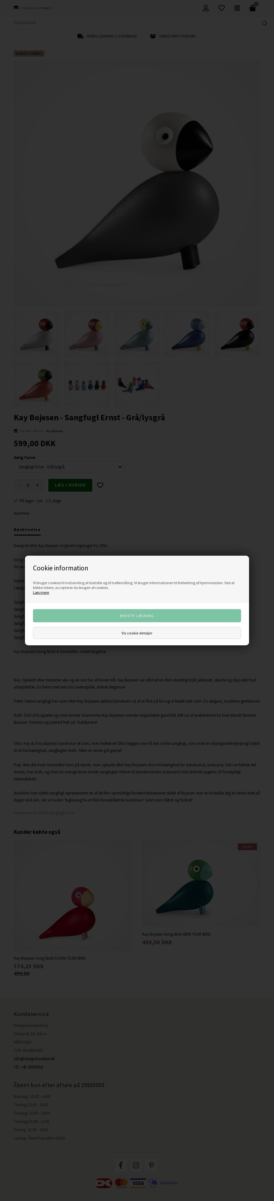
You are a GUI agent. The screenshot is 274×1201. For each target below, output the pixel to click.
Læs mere (41, 592)
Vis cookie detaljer (137, 633)
